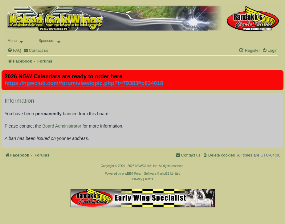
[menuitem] (14, 50)
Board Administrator (61, 126)
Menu (12, 41)
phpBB (126, 173)
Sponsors (46, 41)
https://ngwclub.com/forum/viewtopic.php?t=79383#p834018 (84, 83)
